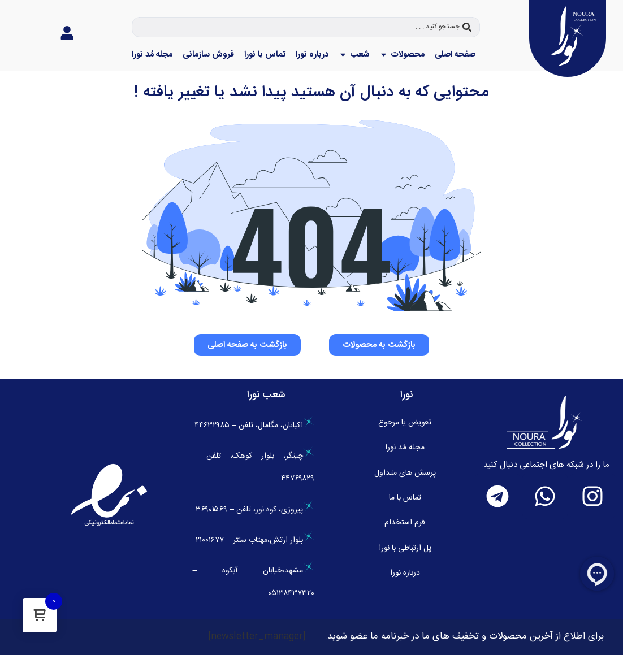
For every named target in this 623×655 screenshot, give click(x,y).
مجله (405, 447)
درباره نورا (405, 573)
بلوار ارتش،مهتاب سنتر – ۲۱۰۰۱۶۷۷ (255, 540)
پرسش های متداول (405, 473)
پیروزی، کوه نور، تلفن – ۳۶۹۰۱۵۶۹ (255, 510)
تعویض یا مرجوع (404, 423)
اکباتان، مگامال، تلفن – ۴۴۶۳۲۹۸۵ (254, 425)
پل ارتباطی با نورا (405, 548)
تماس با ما (405, 498)
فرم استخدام (404, 523)
